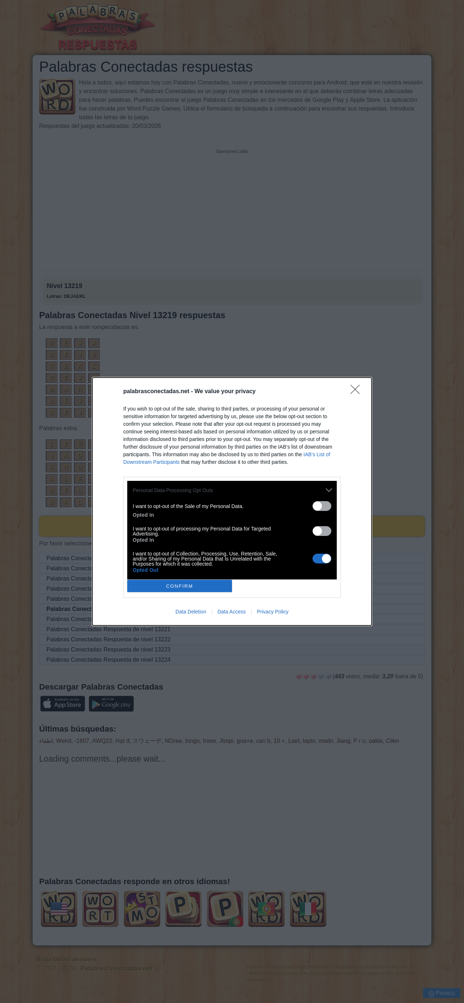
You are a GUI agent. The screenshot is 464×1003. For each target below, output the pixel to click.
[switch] (321, 506)
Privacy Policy (273, 612)
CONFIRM (179, 586)
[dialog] (232, 501)
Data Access (232, 612)
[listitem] (232, 490)
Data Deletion (190, 612)
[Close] (357, 392)
